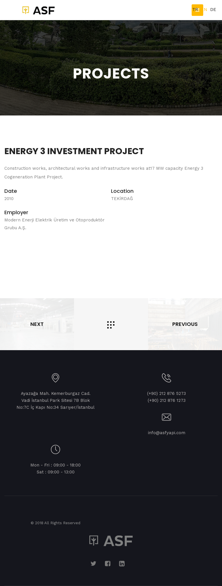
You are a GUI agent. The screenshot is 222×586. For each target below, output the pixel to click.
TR (195, 9)
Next (210, 243)
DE (213, 9)
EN (204, 9)
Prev (11, 243)
